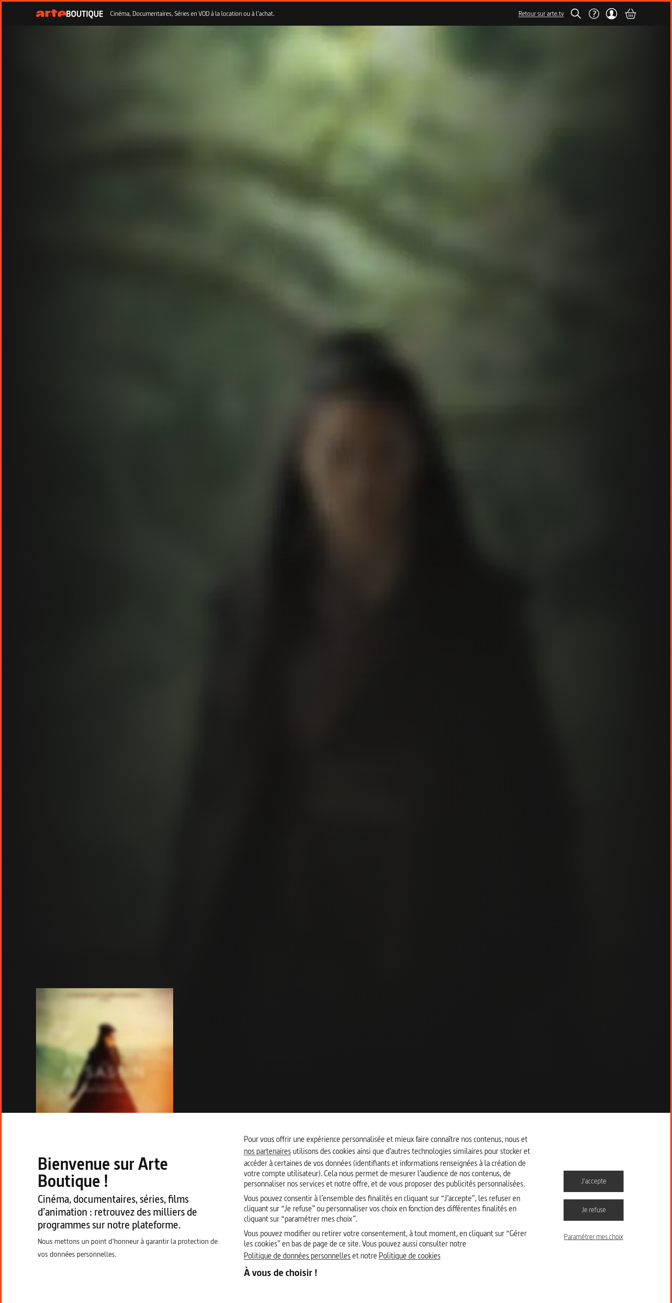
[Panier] (630, 14)
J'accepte (593, 1181)
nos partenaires (267, 1151)
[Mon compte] (612, 14)
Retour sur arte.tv (541, 13)
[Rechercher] (576, 14)
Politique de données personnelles (297, 1255)
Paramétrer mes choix (593, 1236)
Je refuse (594, 1209)
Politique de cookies (410, 1255)
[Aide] (593, 14)
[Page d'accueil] (69, 13)
